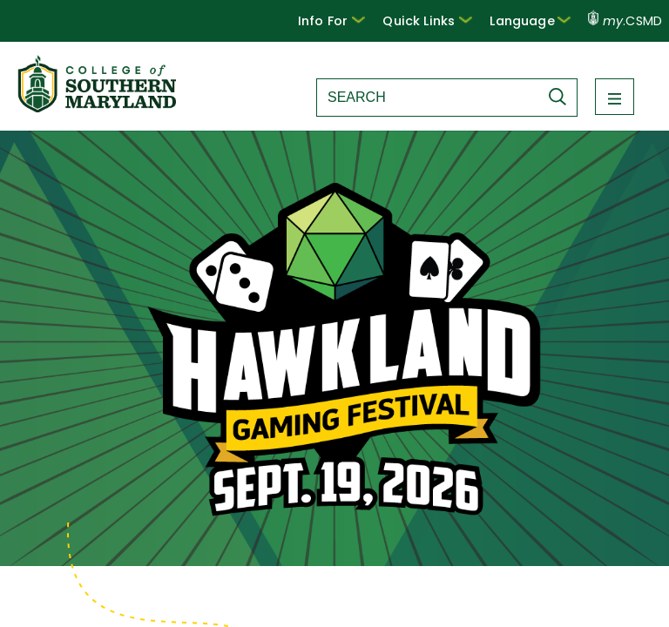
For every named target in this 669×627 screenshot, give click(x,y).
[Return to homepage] (98, 107)
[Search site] (428, 97)
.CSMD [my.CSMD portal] (625, 21)
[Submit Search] (562, 96)
